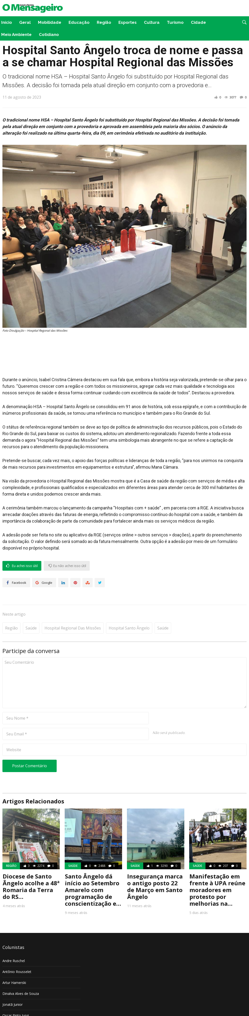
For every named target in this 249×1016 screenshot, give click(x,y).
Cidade (198, 22)
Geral (25, 22)
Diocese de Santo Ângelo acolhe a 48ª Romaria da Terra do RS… (31, 871)
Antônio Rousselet (16, 957)
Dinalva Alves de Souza (20, 978)
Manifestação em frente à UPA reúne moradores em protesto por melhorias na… (217, 875)
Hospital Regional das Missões (72, 613)
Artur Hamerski (14, 967)
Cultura (152, 22)
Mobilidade (49, 22)
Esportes (127, 22)
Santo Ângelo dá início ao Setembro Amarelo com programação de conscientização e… (93, 875)
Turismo (175, 22)
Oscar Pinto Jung (15, 1000)
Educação (79, 22)
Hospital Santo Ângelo (129, 613)
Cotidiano (49, 34)
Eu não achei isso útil (67, 566)
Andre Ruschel (13, 946)
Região (104, 22)
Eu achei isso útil (22, 566)
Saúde (31, 613)
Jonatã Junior (12, 989)
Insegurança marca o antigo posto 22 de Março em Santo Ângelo (155, 871)
